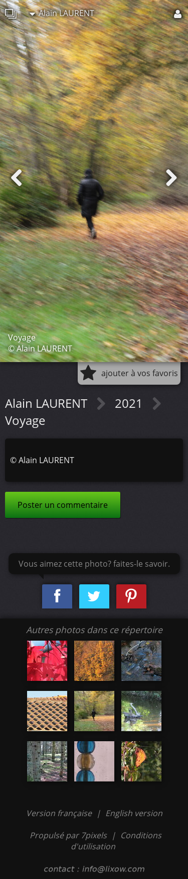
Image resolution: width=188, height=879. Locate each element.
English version (133, 813)
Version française (60, 813)
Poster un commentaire (63, 504)
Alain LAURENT (62, 13)
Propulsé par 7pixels (68, 835)
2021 (130, 403)
